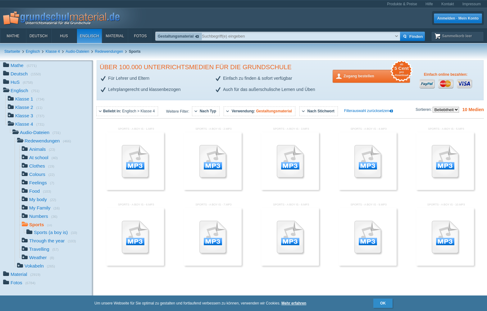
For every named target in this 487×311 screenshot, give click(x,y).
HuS (64, 36)
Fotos (140, 36)
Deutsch (39, 36)
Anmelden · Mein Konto (458, 18)
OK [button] (383, 303)
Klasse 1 (26, 99)
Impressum (471, 4)
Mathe (13, 36)
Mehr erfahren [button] (293, 303)
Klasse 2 (25, 108)
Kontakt (447, 4)
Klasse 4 (53, 51)
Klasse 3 (26, 116)
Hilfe (429, 4)
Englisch (89, 36)
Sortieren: (424, 109)
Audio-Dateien (77, 51)
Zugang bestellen (377, 75)
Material (115, 36)
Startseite (12, 51)
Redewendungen (109, 51)
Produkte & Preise (402, 4)
